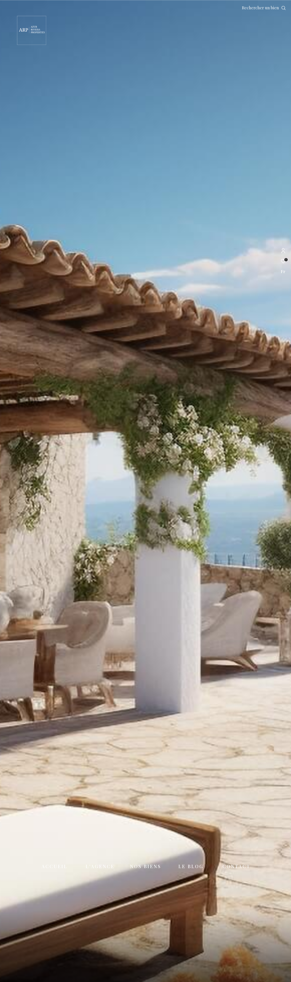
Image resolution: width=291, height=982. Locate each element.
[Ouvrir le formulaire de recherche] (264, 8)
